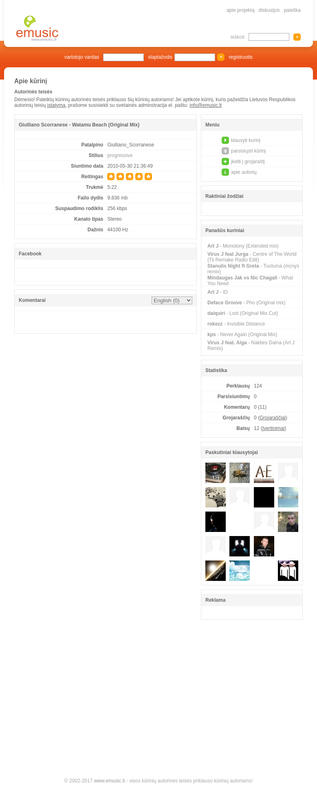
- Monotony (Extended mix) (243, 246)
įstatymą (56, 105)
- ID (217, 292)
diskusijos (269, 10)
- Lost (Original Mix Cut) (242, 313)
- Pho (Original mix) (246, 303)
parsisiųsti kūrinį (248, 151)
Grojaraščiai (273, 418)
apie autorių (244, 172)
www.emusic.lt (109, 781)
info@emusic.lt (205, 105)
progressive (119, 155)
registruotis (241, 57)
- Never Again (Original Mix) (242, 334)
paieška (292, 10)
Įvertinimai (273, 428)
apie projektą (241, 10)
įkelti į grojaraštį (248, 161)
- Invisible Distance (236, 324)
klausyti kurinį (245, 140)
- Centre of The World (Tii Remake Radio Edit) (252, 257)
